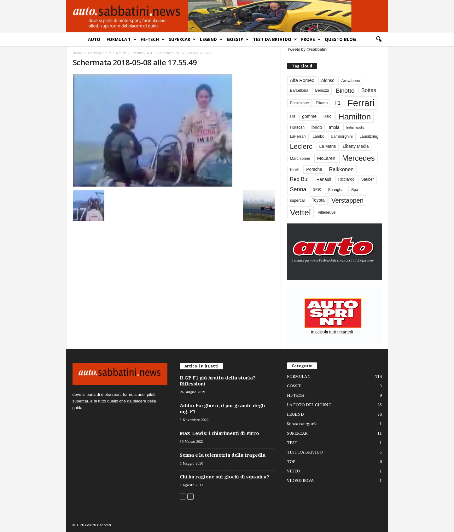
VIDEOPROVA (300, 480)
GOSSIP (238, 39)
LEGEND (211, 39)
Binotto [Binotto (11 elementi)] (345, 90)
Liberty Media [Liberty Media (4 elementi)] (356, 146)
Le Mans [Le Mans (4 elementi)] (327, 146)
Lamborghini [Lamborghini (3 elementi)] (342, 136)
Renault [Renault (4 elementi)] (324, 179)
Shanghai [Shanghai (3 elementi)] (336, 190)
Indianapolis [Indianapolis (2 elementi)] (355, 127)
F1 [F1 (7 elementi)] (337, 103)
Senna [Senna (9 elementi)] (298, 189)
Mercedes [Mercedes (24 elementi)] (358, 158)
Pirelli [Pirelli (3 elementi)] (295, 169)
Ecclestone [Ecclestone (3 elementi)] (299, 103)
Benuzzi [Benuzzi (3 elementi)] (322, 90)
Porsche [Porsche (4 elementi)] (314, 169)
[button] (379, 39)
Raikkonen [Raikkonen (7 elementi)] (341, 169)
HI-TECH (153, 39)
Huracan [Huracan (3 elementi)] (297, 127)
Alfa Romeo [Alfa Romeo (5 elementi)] (302, 80)
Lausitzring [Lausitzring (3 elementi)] (368, 136)
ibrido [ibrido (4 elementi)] (316, 127)
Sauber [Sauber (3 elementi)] (367, 179)
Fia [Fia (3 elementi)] (292, 116)
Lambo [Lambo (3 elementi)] (318, 136)
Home (77, 53)
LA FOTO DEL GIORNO (309, 404)
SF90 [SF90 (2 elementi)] (317, 189)
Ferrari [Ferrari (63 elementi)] (361, 103)
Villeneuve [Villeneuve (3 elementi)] (326, 212)
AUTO (94, 39)
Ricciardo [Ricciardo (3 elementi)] (346, 179)
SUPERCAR (182, 39)
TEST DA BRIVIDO (275, 39)
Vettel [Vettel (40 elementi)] (300, 212)
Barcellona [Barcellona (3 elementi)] (299, 90)
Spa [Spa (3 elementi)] (354, 190)
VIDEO (293, 471)
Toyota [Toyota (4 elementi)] (318, 200)
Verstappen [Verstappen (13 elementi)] (347, 200)
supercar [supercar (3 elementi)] (297, 200)
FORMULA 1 (122, 39)
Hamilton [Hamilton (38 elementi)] (354, 116)
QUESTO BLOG (340, 39)
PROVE (311, 39)
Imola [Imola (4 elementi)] (334, 127)
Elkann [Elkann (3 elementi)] (322, 103)
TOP (291, 461)
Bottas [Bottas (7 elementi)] (368, 90)
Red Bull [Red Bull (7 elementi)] (300, 179)
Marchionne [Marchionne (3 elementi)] (300, 158)
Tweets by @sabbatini (307, 49)
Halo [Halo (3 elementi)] (327, 116)
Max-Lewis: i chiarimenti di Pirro (219, 433)
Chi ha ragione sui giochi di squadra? (224, 477)
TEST (292, 442)
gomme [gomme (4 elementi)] (309, 116)
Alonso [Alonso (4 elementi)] (328, 80)
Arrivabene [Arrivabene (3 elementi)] (350, 80)
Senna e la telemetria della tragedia (222, 455)
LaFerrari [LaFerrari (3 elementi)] (298, 136)
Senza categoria (302, 423)
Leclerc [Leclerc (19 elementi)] (301, 146)
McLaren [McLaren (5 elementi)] (326, 158)
